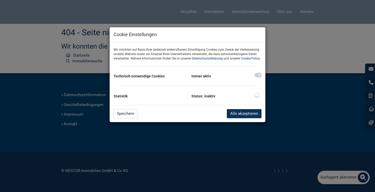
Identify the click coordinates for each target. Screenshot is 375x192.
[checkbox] (257, 75)
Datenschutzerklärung (207, 58)
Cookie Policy (250, 58)
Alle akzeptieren (244, 113)
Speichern (125, 113)
